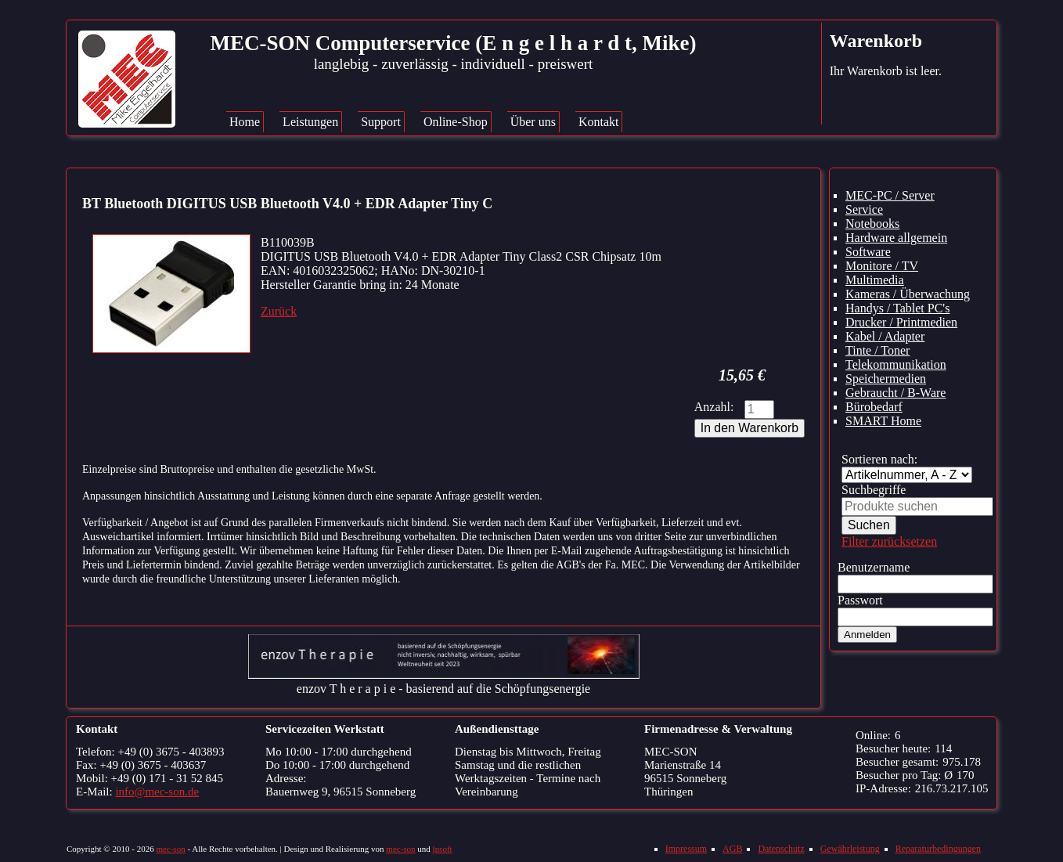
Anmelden (867, 634)
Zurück (279, 311)
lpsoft (442, 848)
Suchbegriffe (873, 489)
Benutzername (874, 567)
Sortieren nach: (879, 459)
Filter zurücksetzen (889, 541)
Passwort (860, 600)
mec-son (170, 848)
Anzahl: (714, 406)
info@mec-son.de (157, 791)
